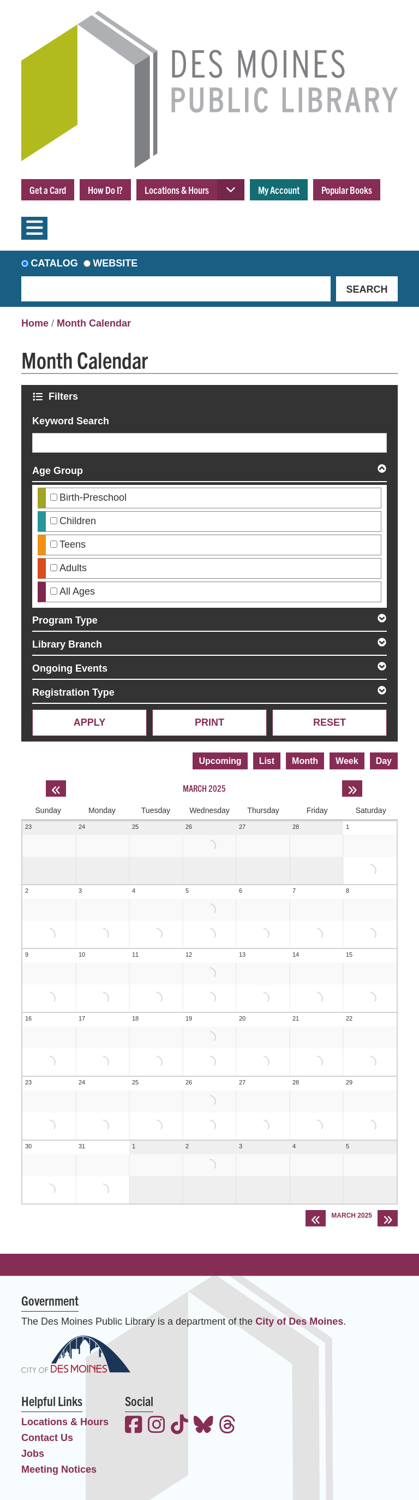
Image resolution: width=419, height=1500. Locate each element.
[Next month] (352, 788)
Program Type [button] (65, 620)
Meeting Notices (59, 1469)
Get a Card (47, 189)
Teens (72, 544)
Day (384, 761)
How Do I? (105, 189)
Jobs (32, 1453)
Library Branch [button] (67, 644)
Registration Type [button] (73, 692)
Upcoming (220, 761)
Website (115, 263)
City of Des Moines (299, 1321)
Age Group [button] (57, 470)
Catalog (54, 263)
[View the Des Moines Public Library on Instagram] (156, 1426)
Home (35, 323)
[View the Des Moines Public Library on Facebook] (133, 1426)
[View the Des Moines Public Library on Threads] (227, 1426)
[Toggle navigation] (34, 228)
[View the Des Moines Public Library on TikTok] (179, 1426)
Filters (64, 396)
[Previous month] (56, 788)
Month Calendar (94, 323)
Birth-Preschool (93, 497)
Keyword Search (70, 421)
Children (77, 520)
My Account (279, 189)
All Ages (77, 591)
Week (347, 761)
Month (305, 761)
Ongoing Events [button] (69, 668)
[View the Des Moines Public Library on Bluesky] (203, 1426)
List (266, 761)
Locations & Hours (177, 189)
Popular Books (346, 189)
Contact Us (47, 1437)
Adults (73, 567)
